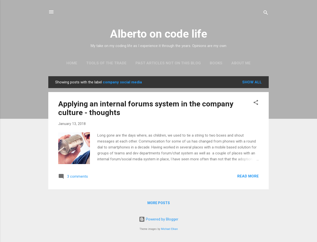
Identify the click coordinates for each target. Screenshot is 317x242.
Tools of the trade (106, 63)
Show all (252, 82)
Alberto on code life (158, 33)
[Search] (266, 13)
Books (216, 63)
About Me (241, 63)
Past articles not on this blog (168, 63)
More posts (158, 203)
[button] (256, 103)
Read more (248, 176)
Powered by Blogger (158, 219)
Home (71, 63)
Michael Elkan (169, 229)
